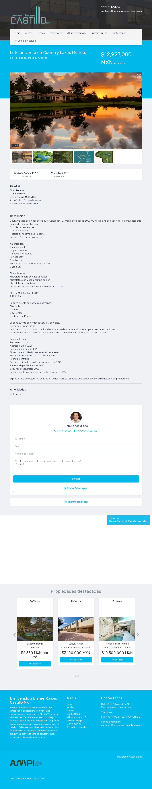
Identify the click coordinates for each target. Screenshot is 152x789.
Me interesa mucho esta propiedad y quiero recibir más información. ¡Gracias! (76, 466)
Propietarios (55, 33)
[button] (13, 635)
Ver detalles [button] (35, 663)
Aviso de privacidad (25, 40)
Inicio (17, 33)
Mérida (32, 57)
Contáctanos (119, 33)
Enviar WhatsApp (76, 488)
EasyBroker (136, 756)
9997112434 (111, 7)
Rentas (41, 33)
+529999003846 (86, 431)
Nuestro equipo (99, 33)
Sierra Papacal (18, 57)
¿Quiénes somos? (76, 33)
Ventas (28, 33)
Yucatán (42, 57)
